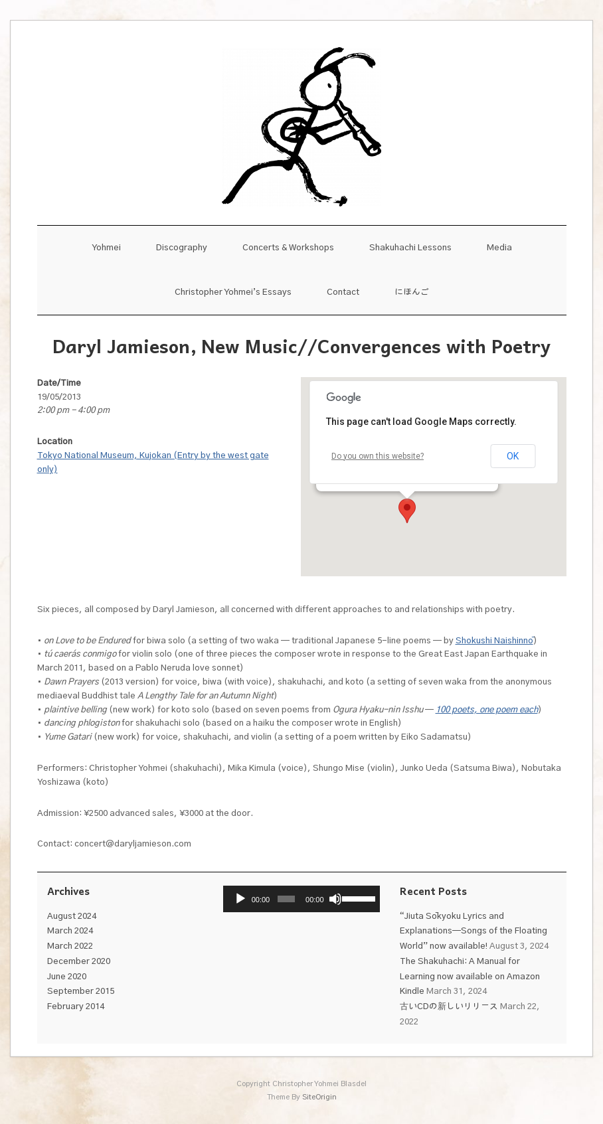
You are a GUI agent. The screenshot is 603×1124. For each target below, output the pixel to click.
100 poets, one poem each (487, 710)
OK (513, 456)
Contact (343, 292)
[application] (301, 899)
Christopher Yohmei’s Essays (233, 292)
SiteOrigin (319, 1097)
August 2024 (71, 916)
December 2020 (78, 961)
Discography (181, 248)
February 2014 (75, 1007)
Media (499, 248)
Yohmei (106, 248)
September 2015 (80, 991)
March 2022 (70, 946)
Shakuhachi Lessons (410, 248)
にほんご (411, 292)
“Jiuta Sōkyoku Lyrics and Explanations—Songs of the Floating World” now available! (473, 931)
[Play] (240, 899)
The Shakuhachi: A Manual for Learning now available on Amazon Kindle (470, 977)
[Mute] (335, 899)
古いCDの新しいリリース (449, 1007)
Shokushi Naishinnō (494, 641)
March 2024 (70, 931)
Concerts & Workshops (288, 248)
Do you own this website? (377, 456)
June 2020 (66, 977)
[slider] (287, 899)
